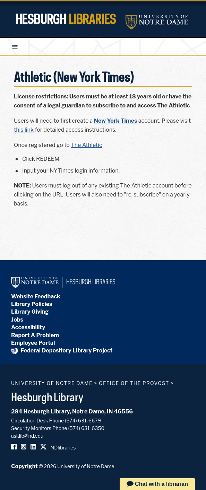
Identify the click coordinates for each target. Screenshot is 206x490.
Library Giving (30, 311)
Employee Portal (33, 343)
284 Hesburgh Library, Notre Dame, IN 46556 (72, 411)
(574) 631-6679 (83, 420)
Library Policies (31, 304)
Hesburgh (65, 19)
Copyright (24, 466)
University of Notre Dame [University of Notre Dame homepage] (52, 383)
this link (24, 129)
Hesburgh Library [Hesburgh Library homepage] (47, 396)
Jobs (17, 319)
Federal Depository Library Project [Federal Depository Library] (62, 350)
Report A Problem (35, 335)
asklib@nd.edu (27, 436)
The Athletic (86, 145)
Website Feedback (35, 296)
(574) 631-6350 (86, 428)
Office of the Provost (134, 383)
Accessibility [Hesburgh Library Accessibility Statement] (28, 327)
